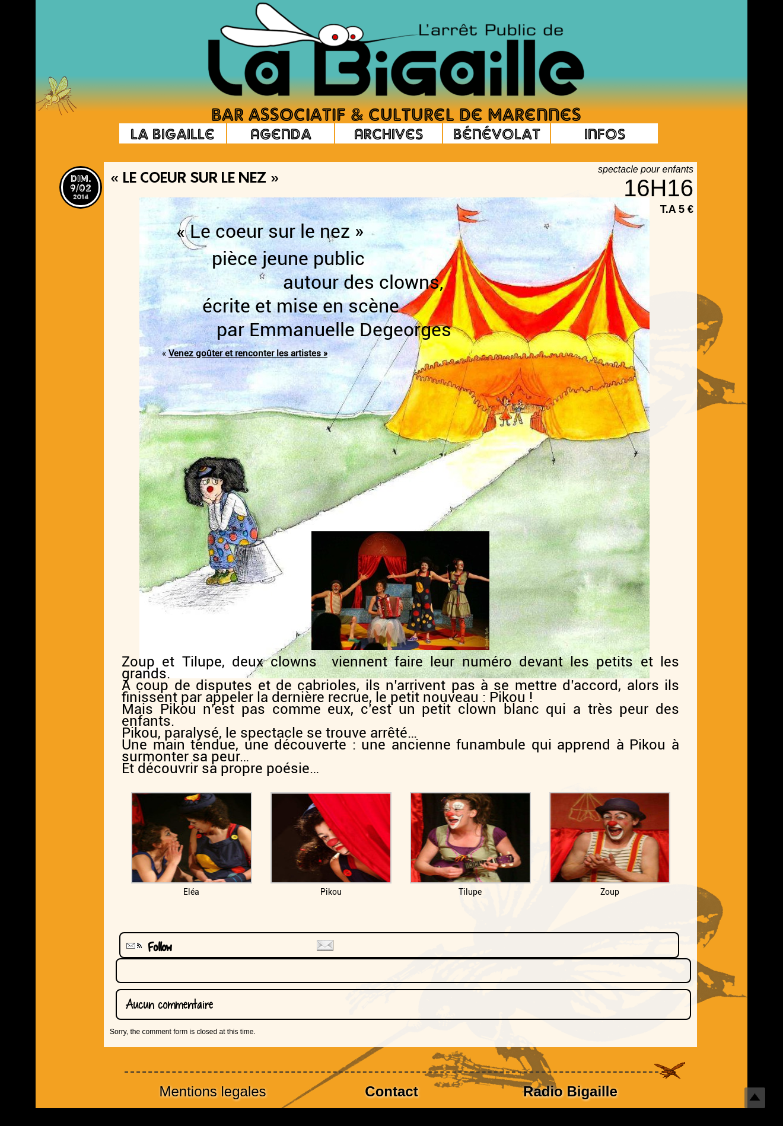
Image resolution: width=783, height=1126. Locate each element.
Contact (391, 1091)
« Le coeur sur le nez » (194, 179)
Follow (147, 947)
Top (754, 1097)
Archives (388, 133)
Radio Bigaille (570, 1091)
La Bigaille (172, 133)
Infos (604, 133)
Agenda (280, 133)
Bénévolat (496, 133)
